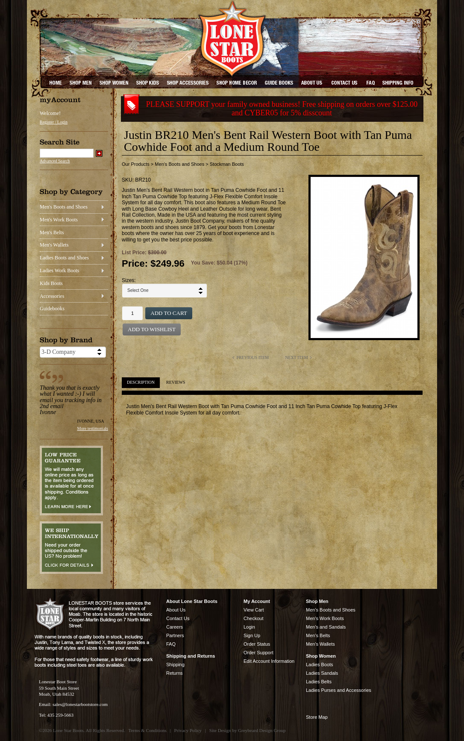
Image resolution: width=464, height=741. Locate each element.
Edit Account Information (269, 661)
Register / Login (54, 122)
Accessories (52, 296)
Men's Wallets (54, 245)
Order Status (257, 644)
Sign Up (252, 635)
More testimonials (93, 428)
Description (141, 382)
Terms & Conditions (147, 730)
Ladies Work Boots (59, 270)
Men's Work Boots (59, 220)
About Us (175, 609)
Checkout (253, 618)
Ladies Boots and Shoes (64, 258)
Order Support (258, 652)
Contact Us (177, 618)
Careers (174, 626)
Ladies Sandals (322, 673)
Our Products (136, 164)
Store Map (317, 717)
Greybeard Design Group (261, 730)
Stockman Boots (227, 164)
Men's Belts (52, 232)
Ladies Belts (319, 681)
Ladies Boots (319, 664)
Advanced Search (55, 161)
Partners (175, 635)
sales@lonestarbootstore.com (80, 704)
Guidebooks (52, 309)
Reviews (175, 382)
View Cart (254, 609)
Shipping (175, 664)
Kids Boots (51, 283)
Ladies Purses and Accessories (338, 690)
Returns (174, 673)
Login (249, 626)
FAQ (171, 644)
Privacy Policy (188, 730)
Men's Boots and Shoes (64, 207)
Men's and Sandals (326, 626)
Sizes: (129, 280)
